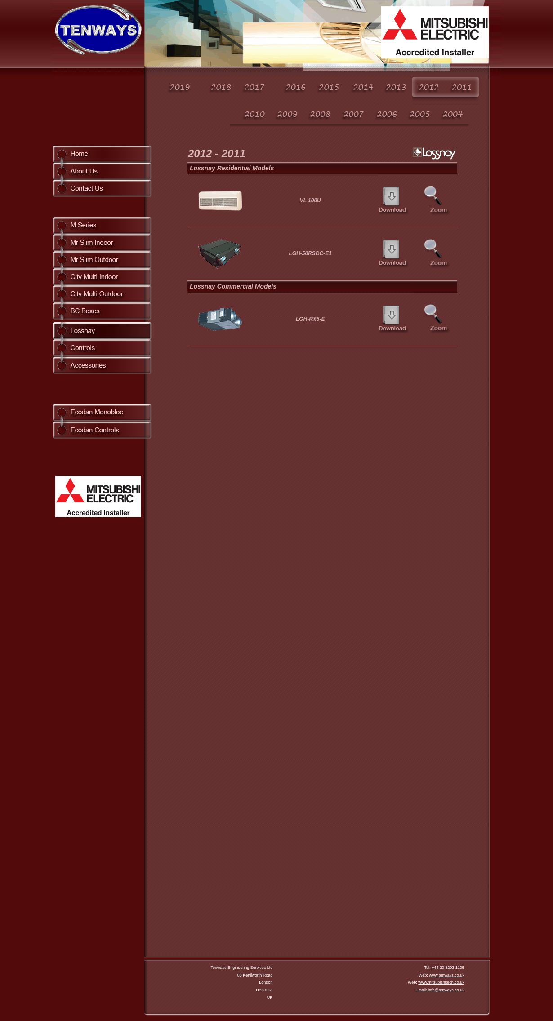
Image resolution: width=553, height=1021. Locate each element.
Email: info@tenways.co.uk (440, 990)
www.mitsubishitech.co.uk (441, 982)
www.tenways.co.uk (446, 975)
